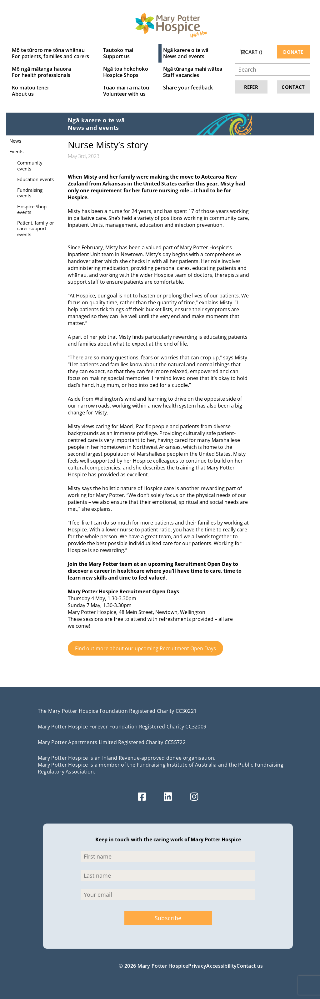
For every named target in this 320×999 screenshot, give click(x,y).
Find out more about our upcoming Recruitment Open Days (145, 648)
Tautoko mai (126, 53)
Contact (293, 87)
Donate (293, 52)
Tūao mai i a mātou (126, 90)
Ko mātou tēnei (50, 90)
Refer (251, 87)
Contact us (250, 965)
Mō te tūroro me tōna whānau (50, 53)
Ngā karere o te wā (192, 53)
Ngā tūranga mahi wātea (192, 72)
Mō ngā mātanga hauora (50, 72)
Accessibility (221, 965)
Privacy (197, 965)
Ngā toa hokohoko (126, 72)
